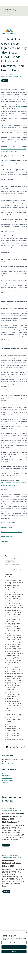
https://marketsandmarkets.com (11, 764)
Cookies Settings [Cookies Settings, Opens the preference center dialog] (14, 943)
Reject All (14, 948)
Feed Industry (17, 569)
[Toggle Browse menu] (22, 10)
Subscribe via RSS (7, 778)
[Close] (26, 933)
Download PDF (6, 775)
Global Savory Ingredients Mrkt (12, 564)
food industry (13, 414)
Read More (6, 845)
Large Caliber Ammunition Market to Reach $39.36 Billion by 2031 (12, 863)
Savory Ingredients (10, 561)
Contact (7, 744)
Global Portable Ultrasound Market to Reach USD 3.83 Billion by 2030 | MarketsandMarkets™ (13, 818)
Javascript (5, 782)
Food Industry (8, 569)
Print (3, 773)
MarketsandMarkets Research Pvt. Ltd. (11, 76)
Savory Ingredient (9, 567)
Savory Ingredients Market (11, 558)
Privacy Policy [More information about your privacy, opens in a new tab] (5, 940)
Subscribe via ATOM (7, 780)
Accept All (14, 952)
